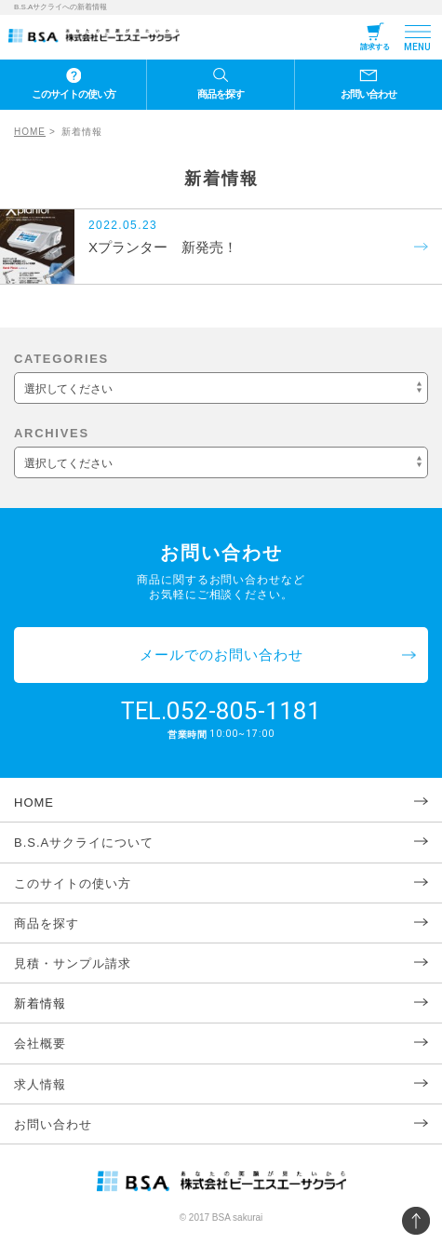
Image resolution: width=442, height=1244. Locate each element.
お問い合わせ (368, 94)
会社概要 (40, 1043)
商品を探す (220, 94)
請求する (375, 47)
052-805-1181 (244, 711)
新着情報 (40, 1003)
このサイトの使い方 (73, 94)
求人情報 (40, 1084)
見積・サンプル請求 (72, 963)
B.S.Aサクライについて (84, 842)
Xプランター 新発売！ (162, 247)
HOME (30, 132)
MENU (417, 47)
